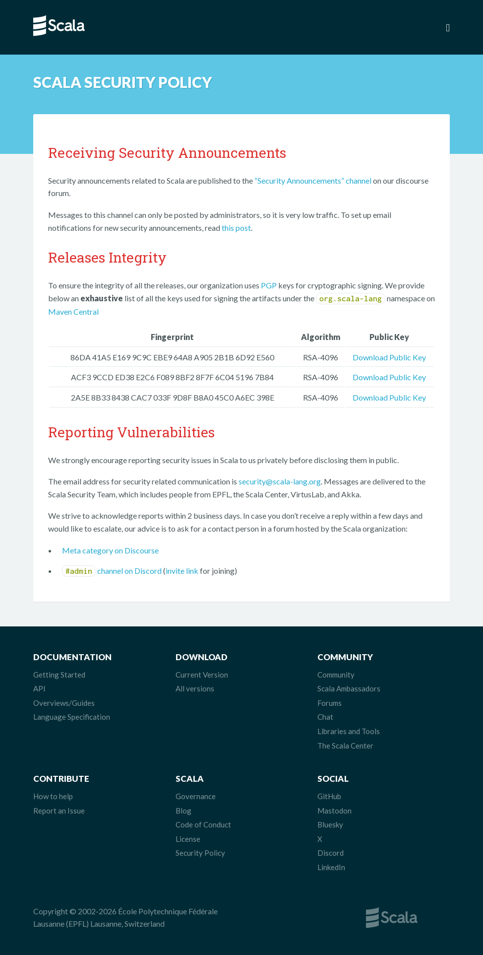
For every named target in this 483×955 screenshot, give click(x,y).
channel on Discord (112, 570)
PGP (269, 285)
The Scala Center (345, 745)
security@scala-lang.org (280, 481)
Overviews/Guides (64, 702)
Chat (325, 716)
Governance (196, 796)
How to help (53, 796)
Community (336, 674)
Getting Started (59, 674)
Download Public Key (389, 357)
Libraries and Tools (348, 731)
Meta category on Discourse (110, 550)
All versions (195, 688)
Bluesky (330, 824)
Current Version (202, 674)
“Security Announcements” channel (312, 180)
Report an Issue (59, 810)
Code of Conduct (203, 824)
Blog (183, 810)
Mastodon (334, 810)
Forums (329, 702)
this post (236, 227)
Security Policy (200, 852)
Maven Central (73, 311)
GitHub (329, 796)
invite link (182, 570)
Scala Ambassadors (348, 688)
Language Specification (71, 716)
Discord (330, 852)
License (188, 838)
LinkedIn (331, 867)
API (39, 688)
